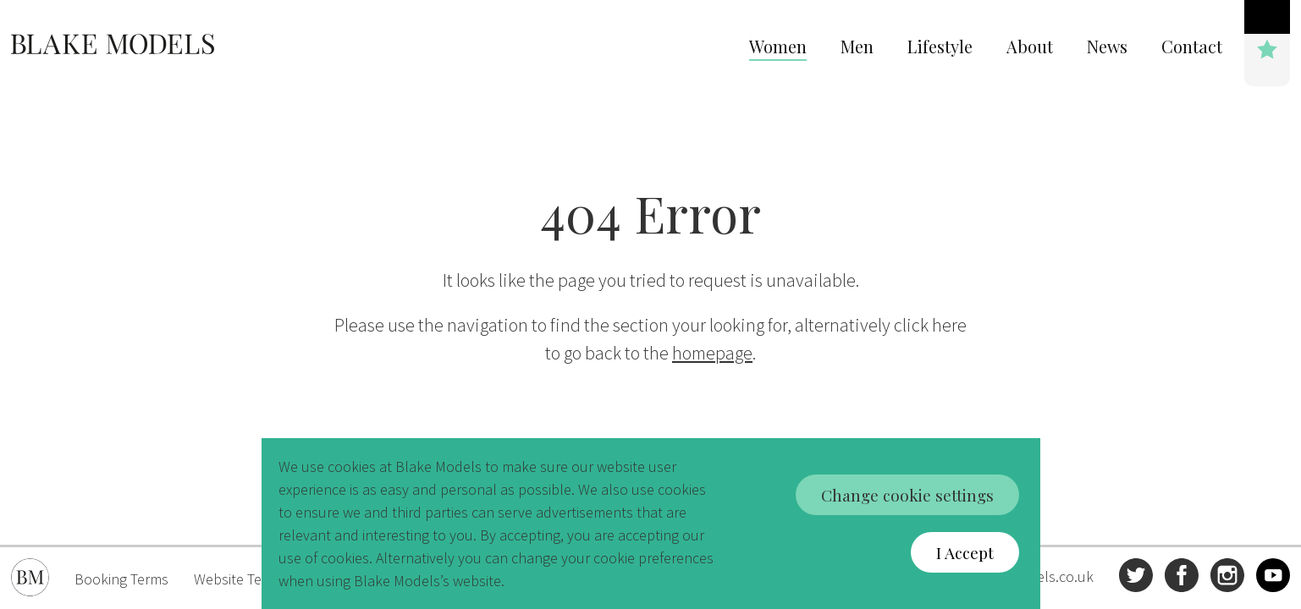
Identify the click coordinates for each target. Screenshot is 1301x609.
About (1029, 46)
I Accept (966, 552)
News (1107, 46)
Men (857, 46)
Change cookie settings (907, 493)
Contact (1191, 46)
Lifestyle (940, 46)
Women (778, 46)
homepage (712, 353)
